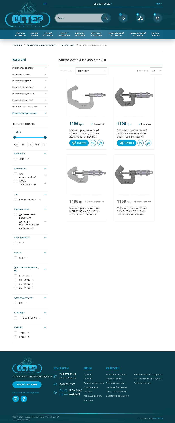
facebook (24, 399)
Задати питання (27, 384)
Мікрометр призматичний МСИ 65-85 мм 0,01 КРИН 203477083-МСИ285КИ (132, 133)
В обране (93, 143)
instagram (15, 399)
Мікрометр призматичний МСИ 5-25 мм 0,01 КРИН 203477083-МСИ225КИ (132, 211)
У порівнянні (100, 143)
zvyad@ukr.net (67, 383)
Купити (81, 142)
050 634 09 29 (102, 3)
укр (158, 3)
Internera (158, 418)
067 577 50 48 (68, 374)
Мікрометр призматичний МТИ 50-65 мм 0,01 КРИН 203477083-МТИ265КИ (84, 211)
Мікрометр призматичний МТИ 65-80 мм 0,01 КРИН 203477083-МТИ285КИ (84, 133)
